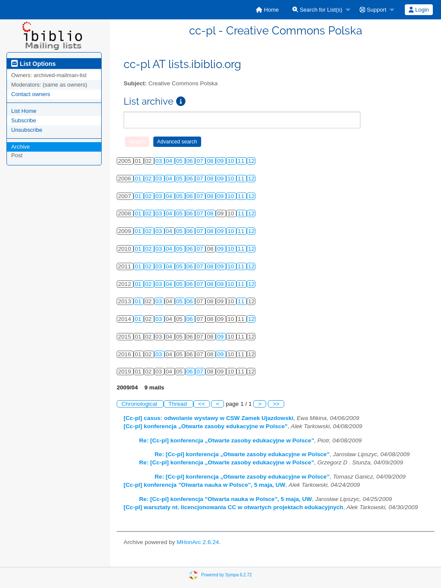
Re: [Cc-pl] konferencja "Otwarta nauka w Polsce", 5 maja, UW (225, 499)
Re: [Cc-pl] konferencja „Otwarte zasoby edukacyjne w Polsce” (226, 440)
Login (419, 9)
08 (211, 161)
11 (242, 161)
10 (231, 161)
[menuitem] (267, 9)
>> (276, 404)
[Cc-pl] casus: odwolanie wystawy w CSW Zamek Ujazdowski (208, 418)
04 (170, 161)
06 (190, 161)
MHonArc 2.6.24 (198, 542)
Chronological (140, 404)
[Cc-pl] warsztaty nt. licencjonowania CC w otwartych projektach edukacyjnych (233, 507)
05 (180, 161)
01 (139, 178)
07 (200, 161)
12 (251, 161)
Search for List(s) (317, 9)
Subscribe (23, 120)
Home (267, 9)
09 (221, 161)
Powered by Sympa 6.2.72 (226, 574)
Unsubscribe (26, 130)
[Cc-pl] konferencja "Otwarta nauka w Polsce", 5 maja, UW (205, 485)
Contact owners (30, 94)
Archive (20, 146)
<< (201, 404)
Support (373, 9)
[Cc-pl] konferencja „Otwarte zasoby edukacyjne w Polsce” (206, 426)
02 (149, 178)
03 (159, 161)
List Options (33, 63)
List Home (24, 111)
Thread (178, 404)
